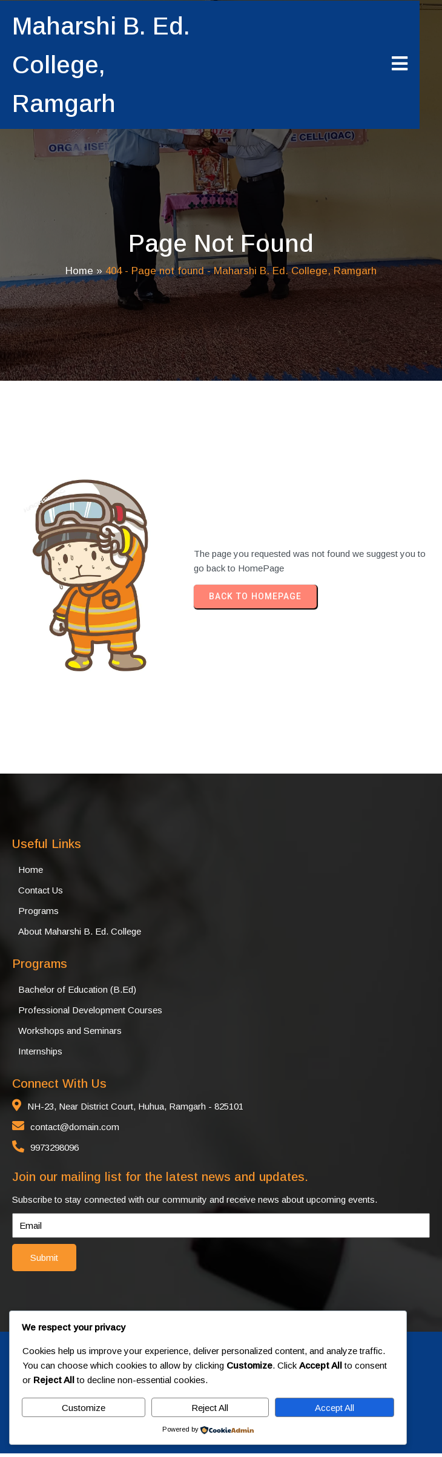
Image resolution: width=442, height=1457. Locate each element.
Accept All (334, 1408)
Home (79, 272)
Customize (83, 1408)
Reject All (209, 1408)
